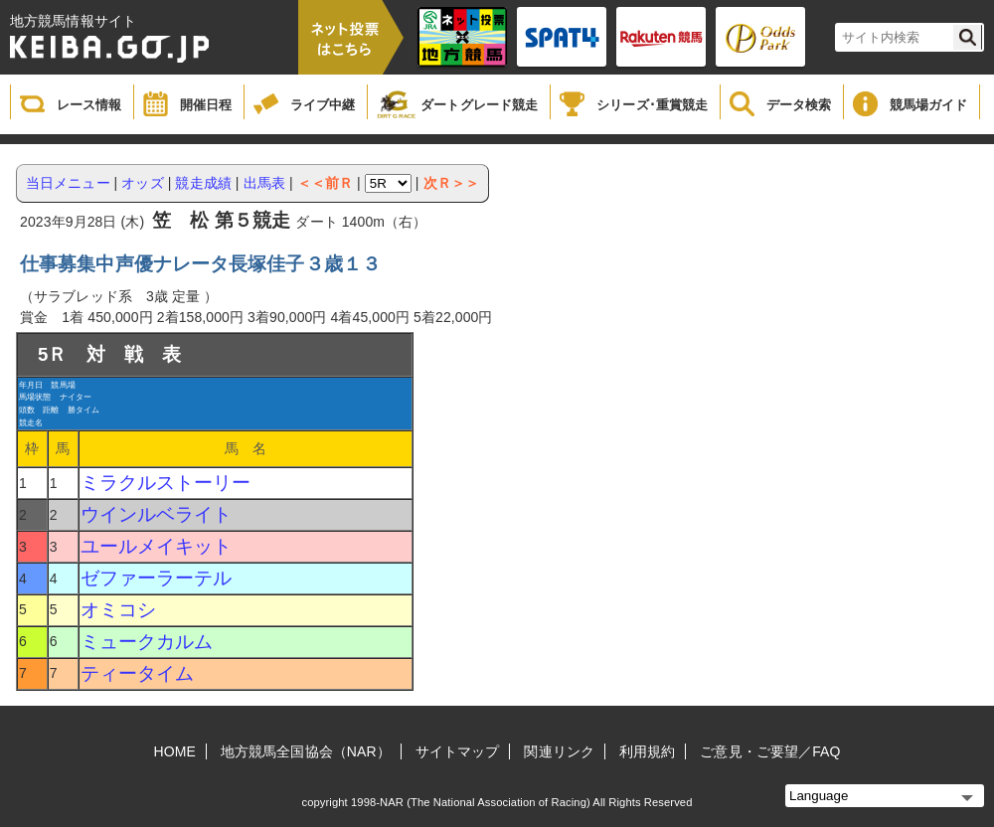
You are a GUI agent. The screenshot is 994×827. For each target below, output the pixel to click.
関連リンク (559, 751)
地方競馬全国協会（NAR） (306, 751)
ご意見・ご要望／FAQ (770, 751)
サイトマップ (457, 751)
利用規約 (647, 751)
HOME (175, 751)
